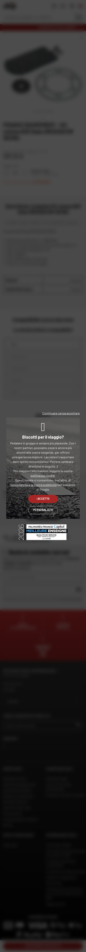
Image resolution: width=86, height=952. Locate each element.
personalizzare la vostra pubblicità (33, 485)
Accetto (43, 498)
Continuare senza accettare (61, 413)
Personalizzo (43, 509)
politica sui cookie (43, 475)
